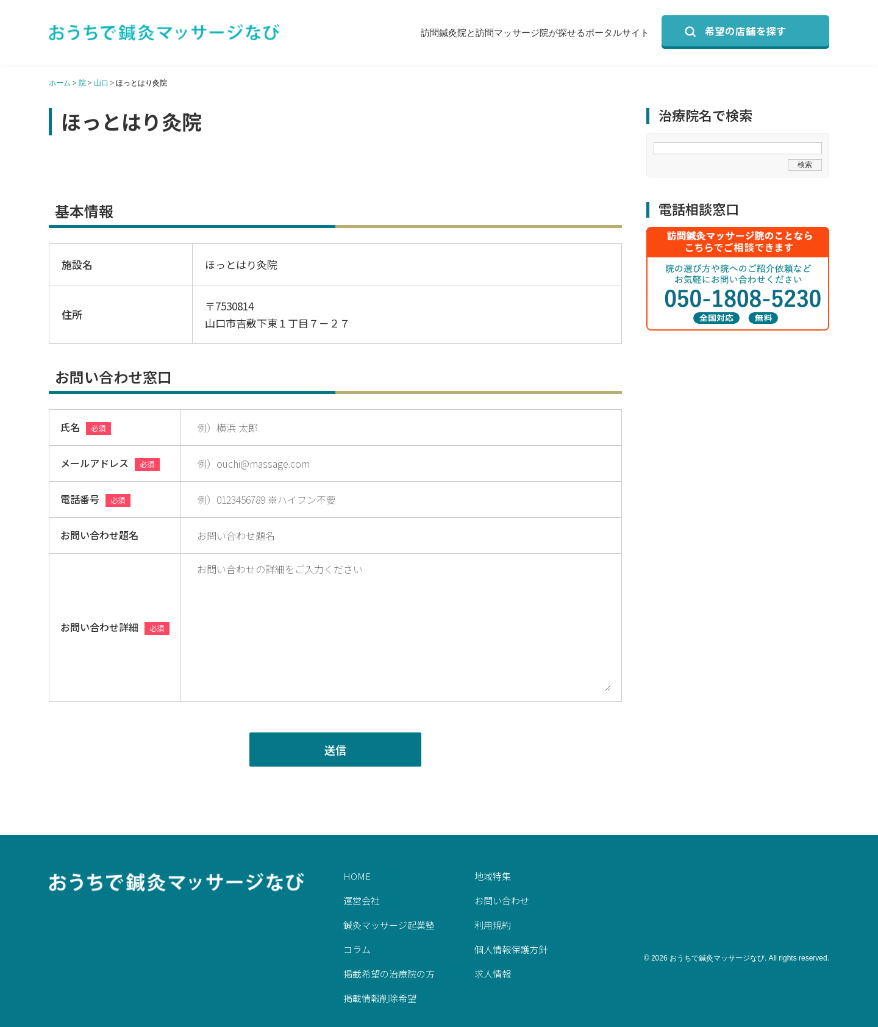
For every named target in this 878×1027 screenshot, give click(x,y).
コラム (357, 949)
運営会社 (361, 900)
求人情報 (492, 973)
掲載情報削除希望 (379, 998)
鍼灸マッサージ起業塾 (389, 924)
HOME (357, 876)
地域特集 (492, 876)
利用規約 (492, 924)
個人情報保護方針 (511, 949)
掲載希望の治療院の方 (389, 973)
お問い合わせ (501, 900)
